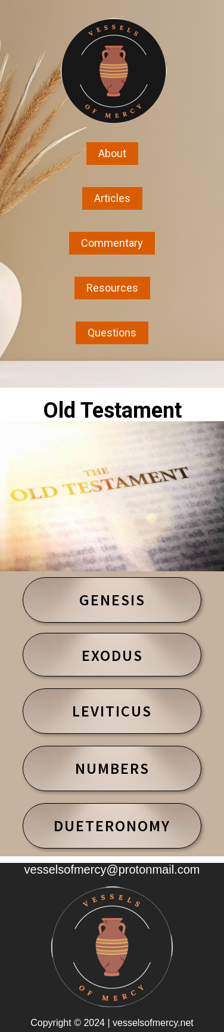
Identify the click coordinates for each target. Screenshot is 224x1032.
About (112, 153)
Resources (112, 287)
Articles (112, 198)
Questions (112, 332)
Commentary (112, 243)
